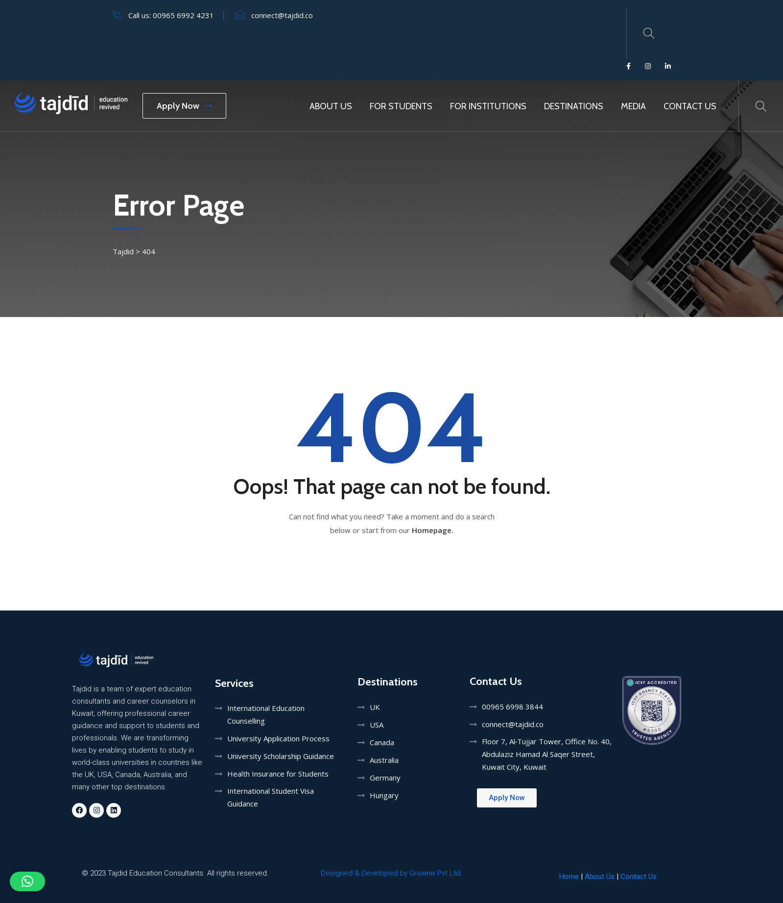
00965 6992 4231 (183, 15)
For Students (401, 106)
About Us (330, 106)
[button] (27, 881)
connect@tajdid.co (282, 15)
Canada (382, 742)
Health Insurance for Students (278, 774)
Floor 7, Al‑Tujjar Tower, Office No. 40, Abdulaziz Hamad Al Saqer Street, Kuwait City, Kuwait (547, 754)
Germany (385, 777)
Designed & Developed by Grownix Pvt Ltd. (391, 873)
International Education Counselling (266, 714)
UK (375, 707)
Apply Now (184, 105)
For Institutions (488, 106)
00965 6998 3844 (512, 706)
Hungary (384, 795)
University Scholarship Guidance (280, 756)
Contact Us (690, 106)
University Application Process (278, 738)
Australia (384, 760)
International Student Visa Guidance (270, 797)
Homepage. (432, 530)
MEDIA (633, 106)
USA (376, 725)
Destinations (573, 106)
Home (569, 876)
